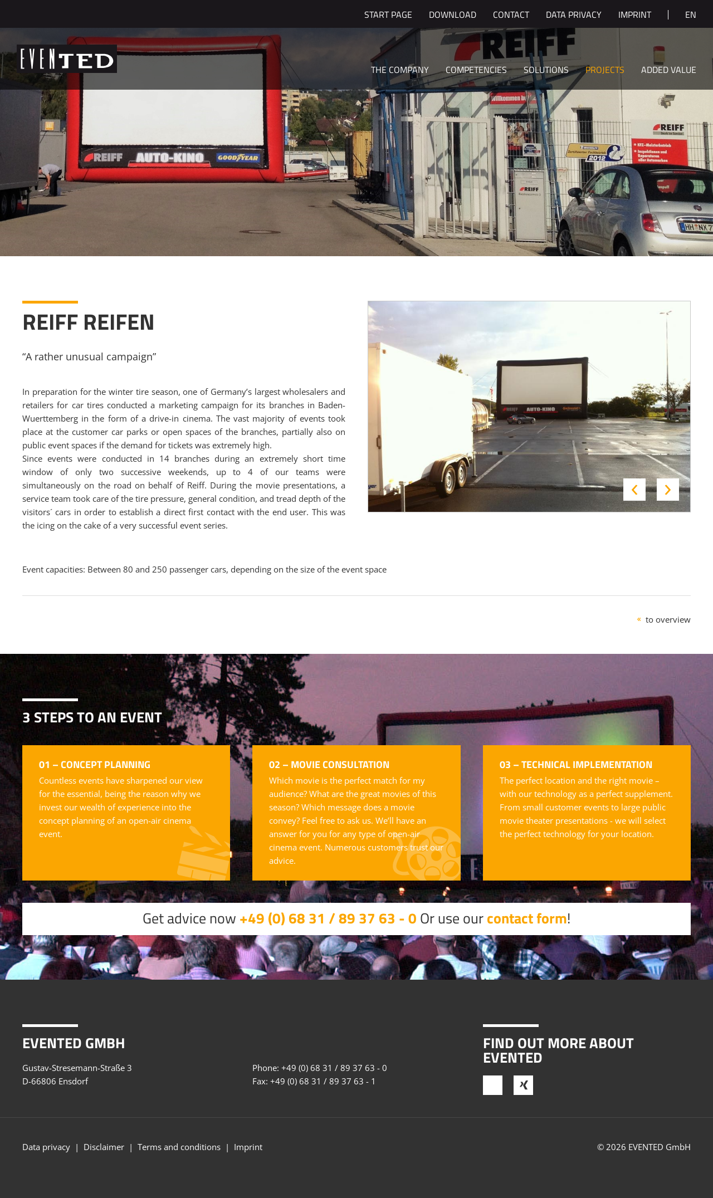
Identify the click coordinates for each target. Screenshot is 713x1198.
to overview (668, 619)
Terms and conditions (179, 1146)
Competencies (476, 70)
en (690, 15)
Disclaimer (104, 1146)
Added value (668, 70)
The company (400, 70)
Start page (388, 15)
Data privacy (574, 15)
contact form (527, 918)
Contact (511, 15)
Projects (604, 70)
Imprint (634, 15)
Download (452, 15)
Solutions (546, 70)
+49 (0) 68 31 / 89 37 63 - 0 (328, 918)
